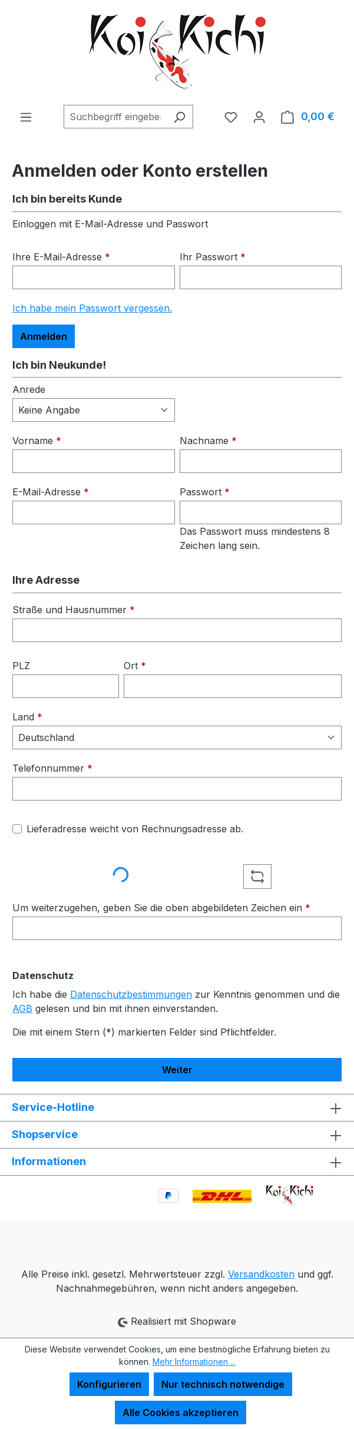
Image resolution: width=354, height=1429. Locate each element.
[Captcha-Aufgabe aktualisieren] (257, 876)
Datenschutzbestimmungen (131, 994)
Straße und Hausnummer (73, 610)
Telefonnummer (52, 768)
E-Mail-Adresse (50, 492)
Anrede (28, 389)
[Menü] (26, 116)
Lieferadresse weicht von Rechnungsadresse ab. (135, 829)
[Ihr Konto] (259, 116)
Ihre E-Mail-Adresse (61, 257)
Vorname (36, 440)
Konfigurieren (109, 1384)
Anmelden (43, 336)
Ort (135, 666)
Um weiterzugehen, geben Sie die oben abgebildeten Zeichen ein (161, 908)
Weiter (177, 1070)
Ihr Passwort (213, 257)
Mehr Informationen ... (194, 1362)
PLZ (21, 666)
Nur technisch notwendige (222, 1384)
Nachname (208, 440)
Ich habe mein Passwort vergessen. (92, 308)
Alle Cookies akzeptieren (181, 1412)
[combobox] (115, 116)
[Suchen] (179, 116)
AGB (22, 1008)
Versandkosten (261, 1274)
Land (27, 717)
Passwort (205, 492)
